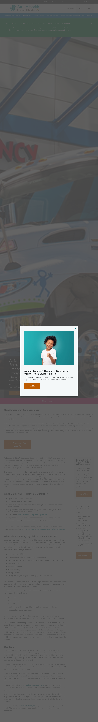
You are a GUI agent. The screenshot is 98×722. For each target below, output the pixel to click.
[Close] (75, 328)
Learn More (32, 386)
